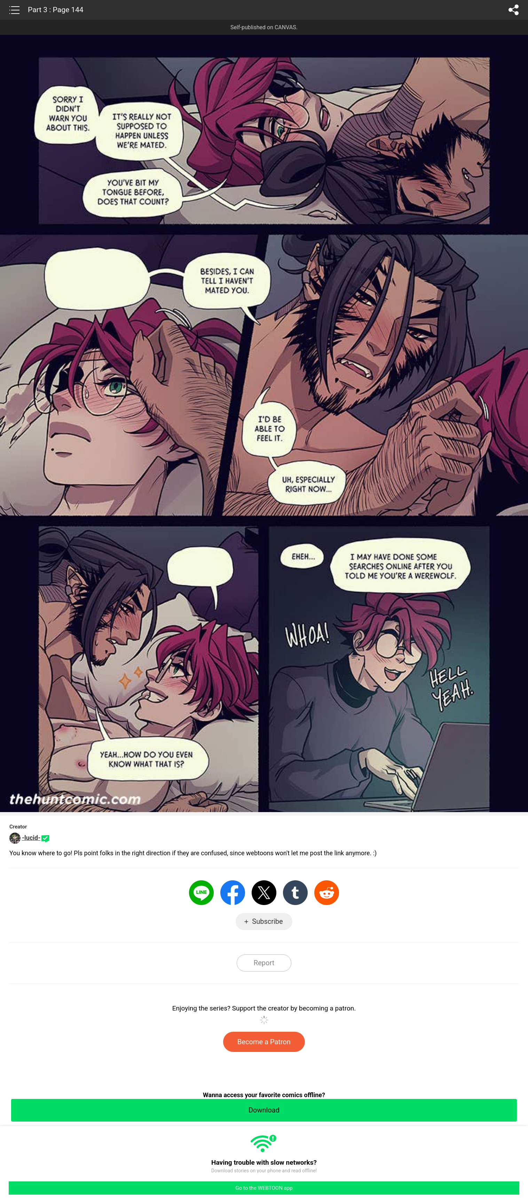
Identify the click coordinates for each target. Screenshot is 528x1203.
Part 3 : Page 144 (56, 10)
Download (264, 1110)
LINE (201, 892)
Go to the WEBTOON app (263, 1188)
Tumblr (295, 892)
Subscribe (267, 921)
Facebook (232, 892)
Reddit (326, 892)
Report (264, 963)
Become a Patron (264, 1042)
